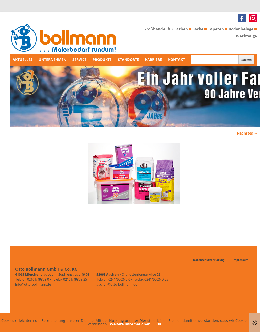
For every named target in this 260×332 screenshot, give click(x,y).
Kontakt (176, 59)
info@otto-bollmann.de (33, 284)
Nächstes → (247, 133)
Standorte (128, 59)
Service (79, 59)
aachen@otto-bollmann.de (116, 284)
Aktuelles (22, 59)
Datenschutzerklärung (208, 260)
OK (158, 324)
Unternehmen (52, 59)
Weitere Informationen (130, 324)
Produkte (102, 59)
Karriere (153, 59)
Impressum (240, 260)
